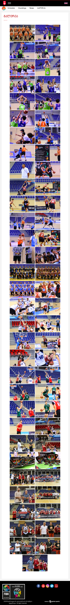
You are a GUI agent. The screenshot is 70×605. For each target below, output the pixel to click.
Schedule (11, 8)
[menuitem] (11, 8)
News (32, 8)
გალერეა (41, 8)
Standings (22, 8)
